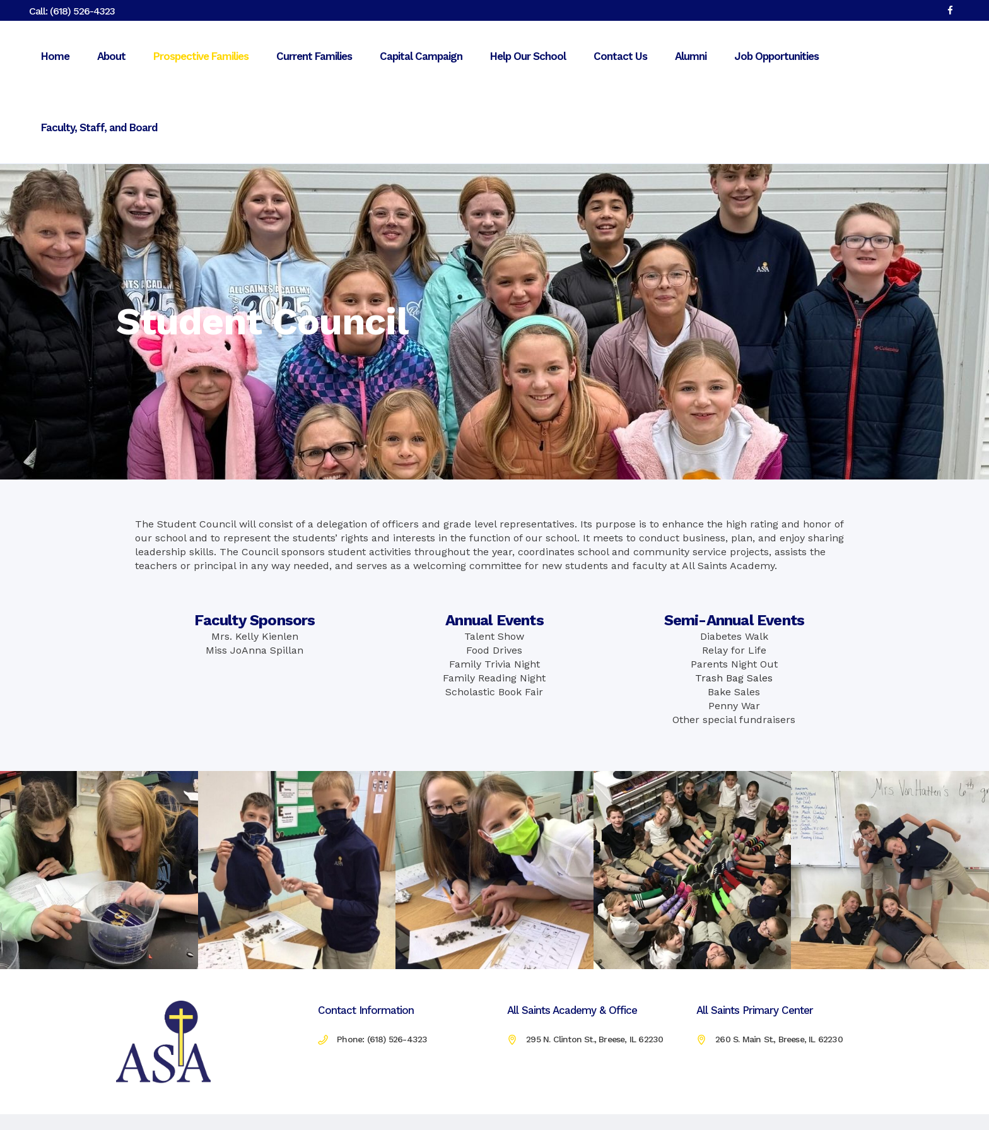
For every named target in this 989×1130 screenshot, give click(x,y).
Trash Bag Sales (734, 678)
